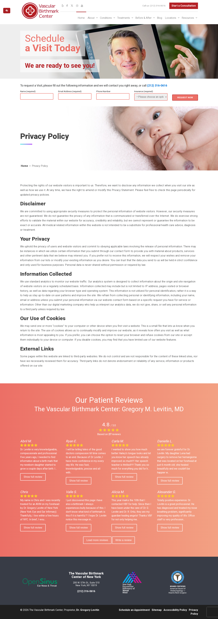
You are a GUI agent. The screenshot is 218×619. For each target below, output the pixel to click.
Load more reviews (97, 540)
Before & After (143, 18)
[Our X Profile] (72, 6)
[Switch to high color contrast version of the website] (6, 10)
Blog (159, 18)
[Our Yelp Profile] (63, 6)
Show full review (33, 476)
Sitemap (157, 610)
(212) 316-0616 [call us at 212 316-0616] (86, 591)
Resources (188, 18)
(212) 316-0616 (157, 85)
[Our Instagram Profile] (77, 6)
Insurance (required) (143, 91)
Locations (170, 18)
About (91, 18)
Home (81, 18)
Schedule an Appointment (134, 610)
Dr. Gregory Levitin (87, 610)
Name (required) (28, 91)
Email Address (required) (70, 91)
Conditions (106, 18)
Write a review (124, 540)
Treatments (123, 18)
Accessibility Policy (175, 610)
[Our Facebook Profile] (67, 6)
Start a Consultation (184, 6)
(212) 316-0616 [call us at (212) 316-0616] (157, 5)
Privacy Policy (193, 612)
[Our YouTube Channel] (82, 6)
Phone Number (103, 91)
